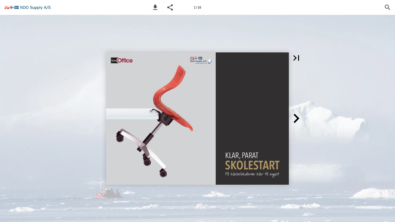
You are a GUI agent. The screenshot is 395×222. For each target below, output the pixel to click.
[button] (155, 7)
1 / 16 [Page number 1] (197, 7)
